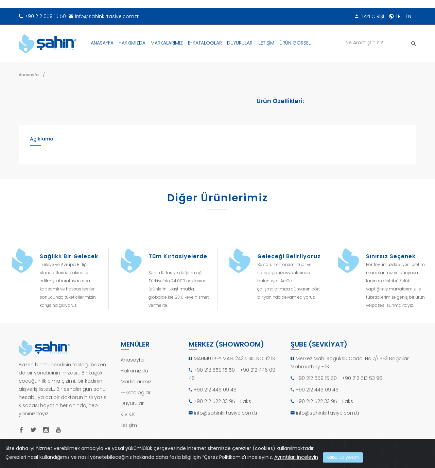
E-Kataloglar (136, 392)
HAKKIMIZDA (132, 42)
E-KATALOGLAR (205, 42)
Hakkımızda (134, 370)
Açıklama (41, 139)
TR (395, 16)
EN (408, 16)
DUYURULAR (240, 42)
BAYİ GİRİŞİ (369, 16)
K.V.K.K (128, 414)
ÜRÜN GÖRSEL (295, 42)
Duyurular (132, 403)
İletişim (129, 425)
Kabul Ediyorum (343, 457)
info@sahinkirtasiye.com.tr (104, 16)
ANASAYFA (102, 42)
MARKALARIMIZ (167, 42)
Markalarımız (136, 381)
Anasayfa (29, 75)
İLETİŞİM (266, 42)
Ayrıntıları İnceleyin (296, 457)
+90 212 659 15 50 (42, 16)
